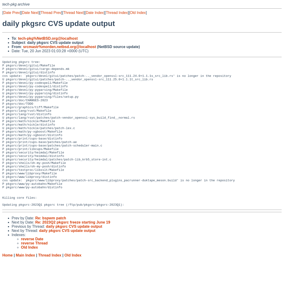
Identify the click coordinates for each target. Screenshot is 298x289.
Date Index (95, 13)
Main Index (25, 284)
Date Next (30, 13)
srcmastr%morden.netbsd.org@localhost (59, 47)
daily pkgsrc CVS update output (74, 256)
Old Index (138, 13)
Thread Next (73, 13)
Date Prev (11, 13)
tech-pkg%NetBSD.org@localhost (48, 38)
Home (7, 284)
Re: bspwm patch (50, 247)
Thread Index (117, 13)
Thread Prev (51, 13)
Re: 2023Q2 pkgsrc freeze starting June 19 (72, 251)
